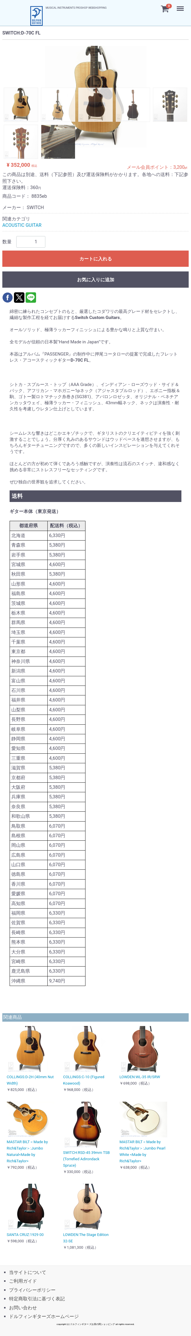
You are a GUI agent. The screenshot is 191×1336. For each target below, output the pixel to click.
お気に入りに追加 (95, 279)
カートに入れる (95, 259)
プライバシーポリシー (32, 1290)
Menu (181, 6)
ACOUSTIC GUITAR (22, 225)
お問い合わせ (23, 1307)
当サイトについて (27, 1272)
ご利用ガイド (23, 1281)
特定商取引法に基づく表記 (37, 1298)
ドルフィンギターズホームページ (44, 1316)
